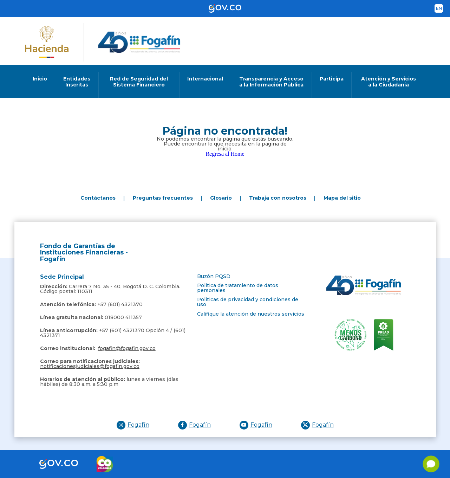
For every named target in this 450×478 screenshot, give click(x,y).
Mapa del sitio (342, 198)
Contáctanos (98, 198)
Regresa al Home (225, 154)
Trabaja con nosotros (277, 198)
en (439, 8)
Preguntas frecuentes (163, 198)
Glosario (221, 198)
